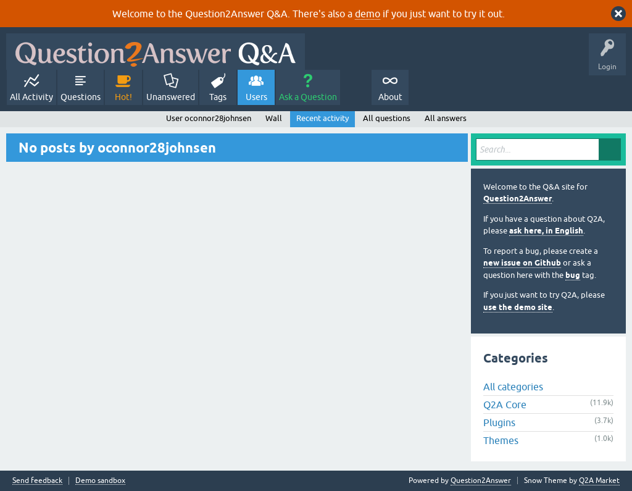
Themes (500, 440)
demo (367, 13)
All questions (386, 118)
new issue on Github (522, 262)
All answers (446, 118)
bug (572, 275)
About (390, 97)
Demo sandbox (100, 481)
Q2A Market (599, 480)
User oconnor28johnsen (208, 118)
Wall (273, 118)
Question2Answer (517, 198)
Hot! (123, 97)
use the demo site (517, 307)
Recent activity (322, 118)
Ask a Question (308, 97)
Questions (80, 97)
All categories (513, 386)
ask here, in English (546, 230)
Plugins (499, 422)
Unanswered (170, 97)
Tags (218, 97)
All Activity (31, 97)
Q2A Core (504, 404)
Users (256, 97)
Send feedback (37, 481)
